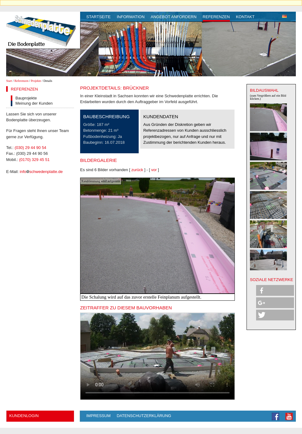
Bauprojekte (26, 98)
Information (131, 16)
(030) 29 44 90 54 (30, 147)
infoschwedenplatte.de (41, 171)
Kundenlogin (24, 415)
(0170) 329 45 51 (34, 159)
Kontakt (245, 16)
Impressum (98, 415)
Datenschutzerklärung (144, 415)
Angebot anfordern (174, 16)
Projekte (36, 80)
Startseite (98, 16)
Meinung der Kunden (34, 103)
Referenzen (216, 16)
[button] (275, 290)
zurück (137, 169)
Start (9, 80)
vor (154, 169)
